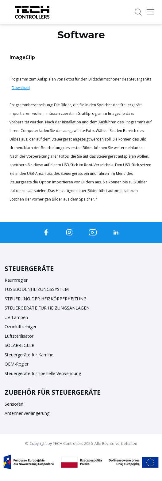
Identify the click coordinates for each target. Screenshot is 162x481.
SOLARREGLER (19, 345)
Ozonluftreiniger (21, 326)
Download (21, 87)
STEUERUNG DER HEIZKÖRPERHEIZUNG (46, 299)
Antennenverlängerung (27, 413)
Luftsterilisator (19, 336)
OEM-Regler (17, 364)
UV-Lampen (16, 317)
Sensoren (14, 404)
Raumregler (16, 280)
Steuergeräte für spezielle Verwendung (43, 373)
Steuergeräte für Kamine (29, 355)
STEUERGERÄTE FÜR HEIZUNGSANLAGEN (47, 308)
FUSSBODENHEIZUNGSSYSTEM (37, 289)
